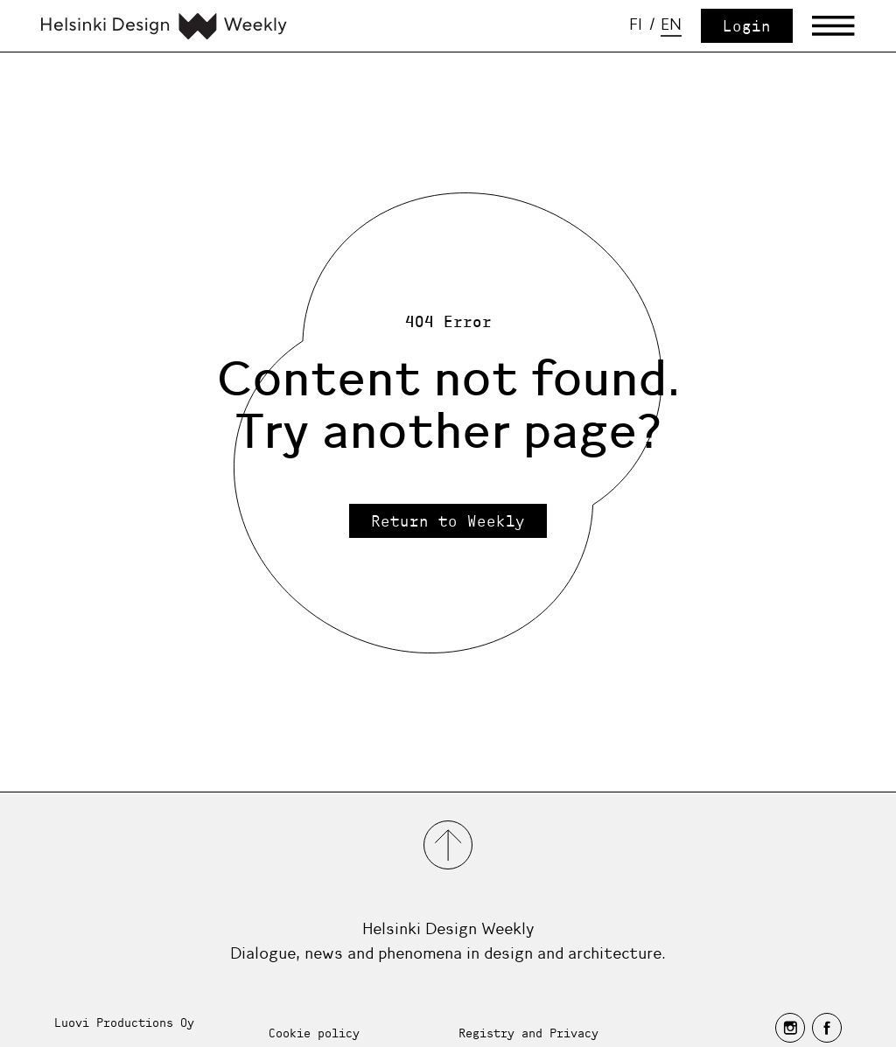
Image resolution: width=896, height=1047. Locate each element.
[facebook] (827, 1028)
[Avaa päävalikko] (833, 26)
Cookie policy (314, 1032)
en (671, 24)
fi (635, 24)
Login (747, 26)
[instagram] (790, 1028)
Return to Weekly (448, 521)
